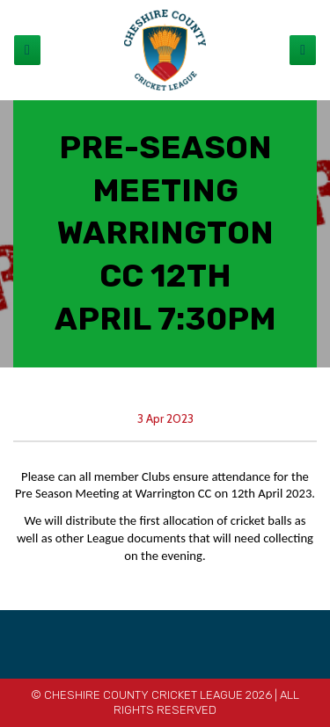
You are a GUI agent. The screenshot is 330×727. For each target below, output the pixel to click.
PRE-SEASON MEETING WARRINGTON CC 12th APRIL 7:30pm (165, 233)
